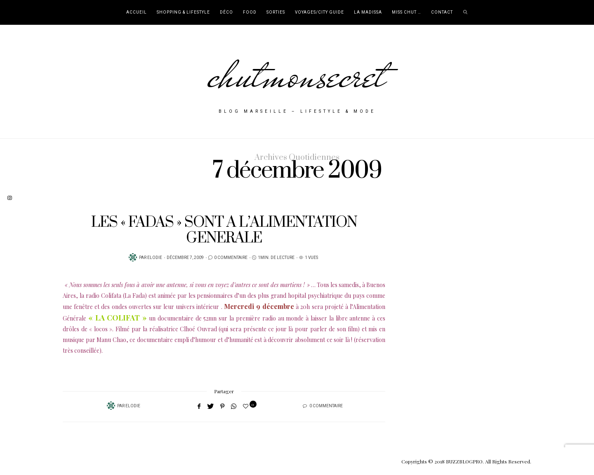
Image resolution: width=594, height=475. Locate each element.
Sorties (275, 12)
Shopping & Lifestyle (183, 12)
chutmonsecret (297, 75)
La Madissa (368, 12)
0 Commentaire (231, 258)
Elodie (154, 258)
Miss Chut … (406, 12)
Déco (226, 12)
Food (250, 12)
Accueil (136, 12)
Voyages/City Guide (319, 12)
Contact (442, 12)
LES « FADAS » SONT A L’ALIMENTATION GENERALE (224, 230)
